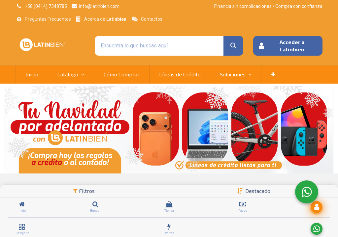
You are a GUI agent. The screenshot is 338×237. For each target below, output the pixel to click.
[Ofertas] (169, 227)
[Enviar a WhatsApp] (316, 229)
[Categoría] (21, 227)
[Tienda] (169, 204)
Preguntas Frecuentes (48, 19)
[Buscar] (95, 204)
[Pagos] (242, 204)
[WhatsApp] (306, 191)
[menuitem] (32, 74)
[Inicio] (22, 204)
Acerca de (105, 19)
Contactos (151, 19)
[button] (257, 191)
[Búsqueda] (233, 46)
